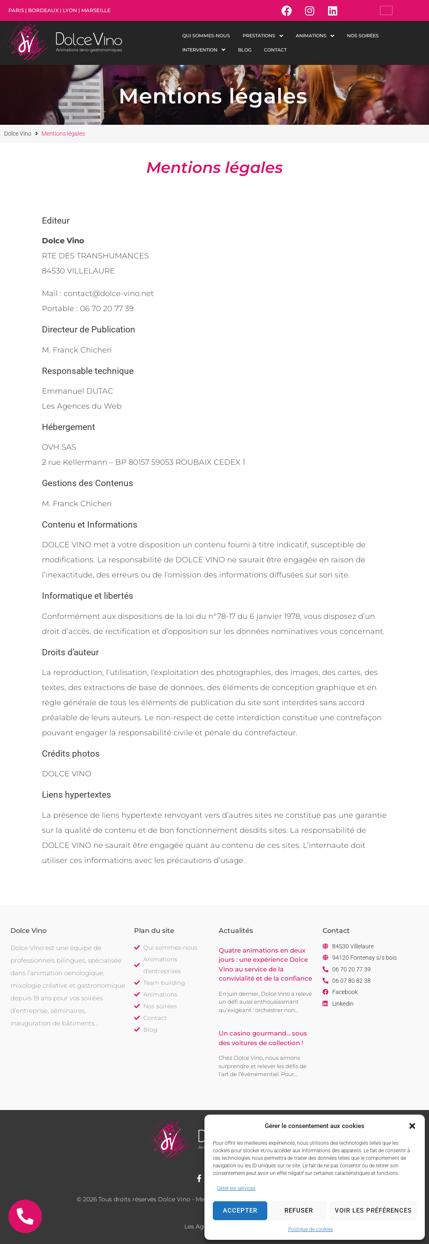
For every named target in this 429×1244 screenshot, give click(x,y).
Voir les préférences (373, 1210)
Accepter (240, 1210)
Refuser (298, 1210)
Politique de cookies (310, 1229)
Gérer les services (236, 1188)
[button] (412, 1126)
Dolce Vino (17, 133)
